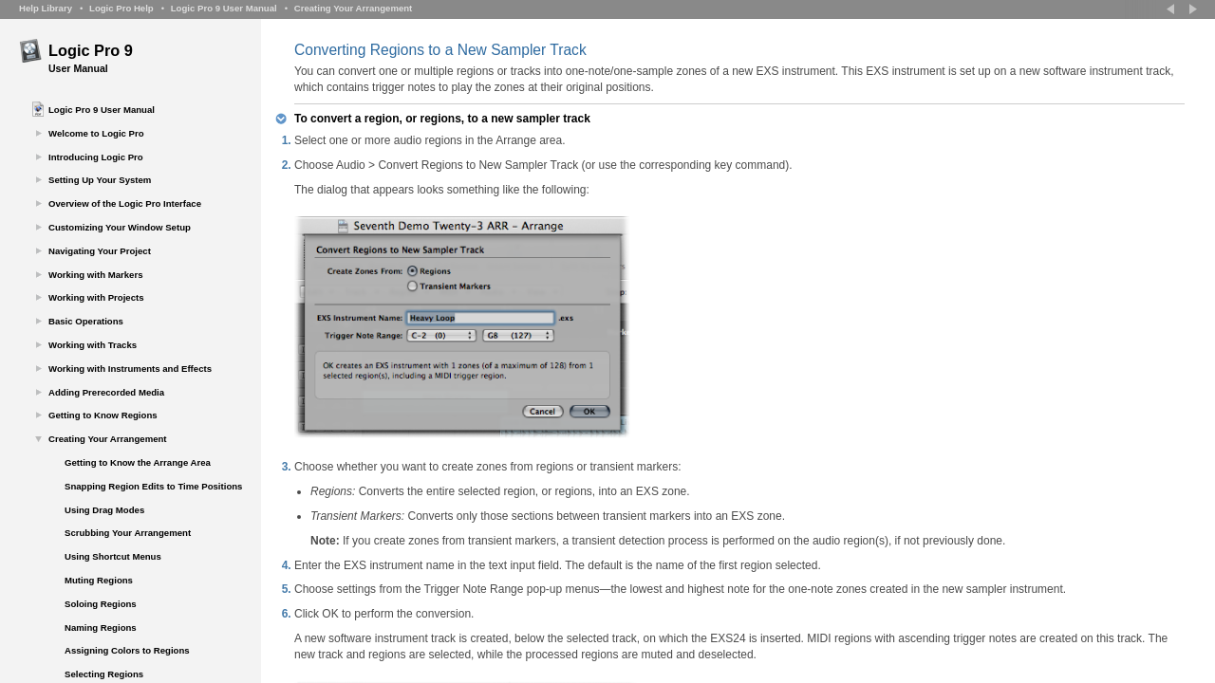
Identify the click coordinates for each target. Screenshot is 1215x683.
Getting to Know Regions (103, 415)
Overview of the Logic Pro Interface (124, 203)
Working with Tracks (92, 345)
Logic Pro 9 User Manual (224, 8)
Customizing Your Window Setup (119, 227)
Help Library (45, 8)
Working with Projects (96, 297)
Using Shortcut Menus (113, 556)
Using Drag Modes (104, 510)
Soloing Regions (101, 604)
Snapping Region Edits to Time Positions (153, 486)
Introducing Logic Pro (95, 157)
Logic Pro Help (121, 8)
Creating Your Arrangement (353, 8)
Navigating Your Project (99, 251)
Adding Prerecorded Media (106, 392)
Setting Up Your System (99, 180)
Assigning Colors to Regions (127, 650)
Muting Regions (99, 580)
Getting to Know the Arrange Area (138, 462)
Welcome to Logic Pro (96, 133)
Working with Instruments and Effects (130, 368)
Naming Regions (101, 627)
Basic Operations (85, 321)
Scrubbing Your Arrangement (128, 532)
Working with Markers (95, 274)
